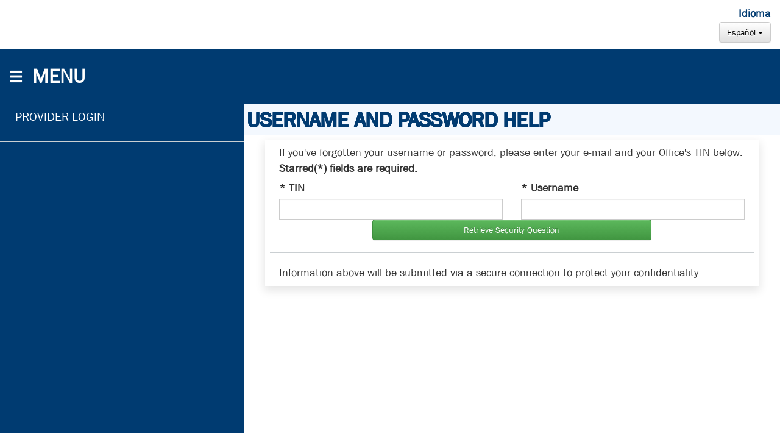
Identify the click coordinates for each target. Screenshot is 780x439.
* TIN (292, 188)
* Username (549, 188)
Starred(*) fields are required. (348, 169)
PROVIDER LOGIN (60, 116)
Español (745, 32)
